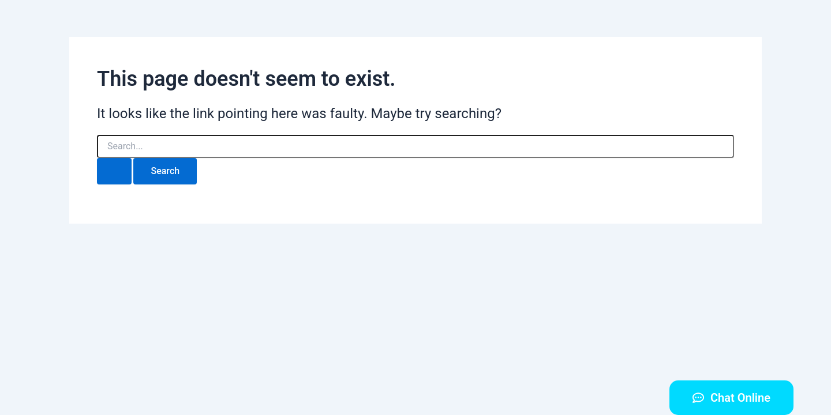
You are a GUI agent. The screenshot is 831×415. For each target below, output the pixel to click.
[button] (731, 397)
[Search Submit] (114, 171)
